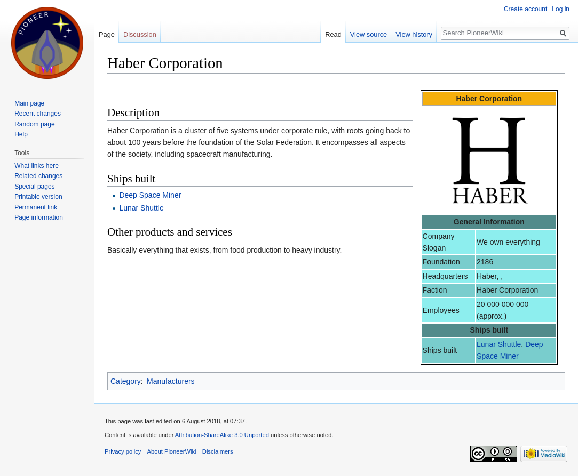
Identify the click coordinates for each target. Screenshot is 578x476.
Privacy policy (123, 451)
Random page (34, 124)
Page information (38, 217)
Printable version (38, 196)
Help (21, 134)
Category (125, 381)
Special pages (34, 186)
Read (333, 34)
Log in (560, 9)
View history (413, 34)
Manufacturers (170, 381)
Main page (29, 103)
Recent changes (37, 113)
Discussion (139, 34)
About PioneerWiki (171, 451)
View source (368, 34)
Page (107, 34)
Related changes (38, 176)
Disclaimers (217, 451)
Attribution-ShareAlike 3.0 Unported (222, 435)
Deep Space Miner (150, 195)
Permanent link (35, 207)
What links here (36, 166)
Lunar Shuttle (499, 344)
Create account (525, 9)
